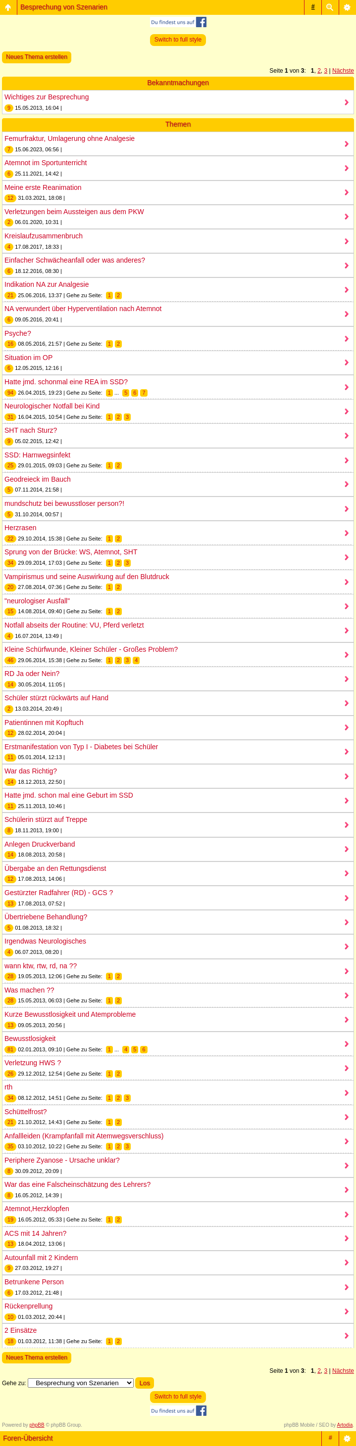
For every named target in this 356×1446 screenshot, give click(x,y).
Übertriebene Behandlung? (45, 917)
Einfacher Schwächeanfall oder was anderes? (74, 260)
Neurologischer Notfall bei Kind (52, 406)
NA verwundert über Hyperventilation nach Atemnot (83, 309)
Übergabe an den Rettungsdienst (55, 868)
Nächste (343, 70)
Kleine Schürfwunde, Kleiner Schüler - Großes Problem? (91, 649)
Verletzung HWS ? (32, 1063)
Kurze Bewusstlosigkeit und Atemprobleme (70, 1014)
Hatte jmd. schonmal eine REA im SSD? (66, 382)
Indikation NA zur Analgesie (46, 284)
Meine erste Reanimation (43, 187)
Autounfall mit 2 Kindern (41, 1258)
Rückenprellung (28, 1306)
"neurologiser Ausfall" (37, 601)
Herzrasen (20, 528)
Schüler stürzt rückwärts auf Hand (56, 698)
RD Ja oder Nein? (31, 674)
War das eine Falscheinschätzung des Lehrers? (77, 1184)
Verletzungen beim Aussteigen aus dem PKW (74, 212)
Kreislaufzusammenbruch (43, 236)
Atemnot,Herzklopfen (36, 1209)
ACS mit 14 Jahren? (35, 1233)
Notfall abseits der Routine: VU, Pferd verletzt (74, 625)
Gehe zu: (14, 1383)
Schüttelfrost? (25, 1112)
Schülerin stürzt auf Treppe (45, 819)
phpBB (37, 1425)
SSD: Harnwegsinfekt (37, 455)
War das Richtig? (30, 771)
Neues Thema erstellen (36, 56)
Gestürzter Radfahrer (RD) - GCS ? (58, 893)
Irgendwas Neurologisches (45, 941)
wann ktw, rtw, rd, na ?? (40, 966)
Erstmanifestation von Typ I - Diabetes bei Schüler (81, 747)
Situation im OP (28, 358)
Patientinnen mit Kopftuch (44, 722)
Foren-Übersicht (27, 1438)
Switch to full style (178, 39)
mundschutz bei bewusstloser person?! (64, 503)
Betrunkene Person (34, 1282)
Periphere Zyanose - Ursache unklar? (62, 1160)
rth (8, 1087)
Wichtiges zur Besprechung (46, 97)
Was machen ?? (29, 990)
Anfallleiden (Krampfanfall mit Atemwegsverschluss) (83, 1136)
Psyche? (17, 333)
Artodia (345, 1425)
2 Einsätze (20, 1330)
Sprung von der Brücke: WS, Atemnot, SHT (70, 552)
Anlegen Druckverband (39, 844)
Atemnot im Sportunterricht (45, 163)
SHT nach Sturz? (30, 430)
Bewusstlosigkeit (30, 1038)
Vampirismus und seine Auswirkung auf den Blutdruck (86, 577)
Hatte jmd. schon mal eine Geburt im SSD (68, 795)
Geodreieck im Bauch (37, 479)
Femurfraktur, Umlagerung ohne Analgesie (69, 138)
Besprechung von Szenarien (63, 7)
